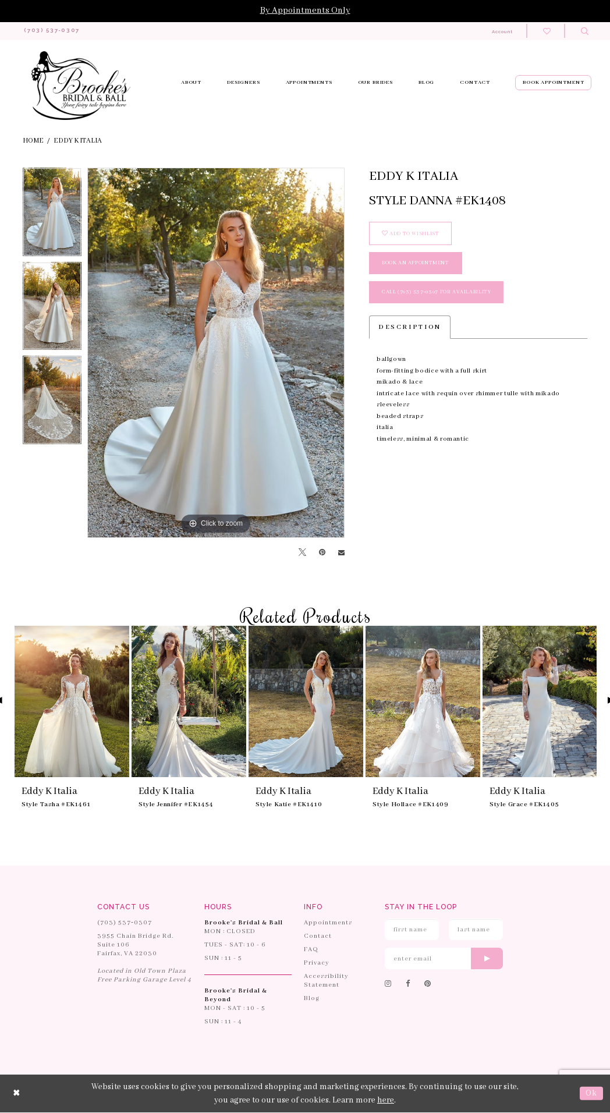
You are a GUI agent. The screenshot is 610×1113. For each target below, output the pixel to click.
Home (33, 141)
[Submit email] (487, 959)
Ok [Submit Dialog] (591, 1094)
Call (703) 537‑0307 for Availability (436, 292)
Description (409, 328)
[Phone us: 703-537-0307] (56, 31)
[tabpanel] (52, 215)
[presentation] (72, 702)
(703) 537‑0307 (124, 923)
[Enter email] (444, 959)
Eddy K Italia (78, 141)
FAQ (311, 950)
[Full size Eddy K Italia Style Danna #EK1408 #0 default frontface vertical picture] (216, 353)
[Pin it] (322, 553)
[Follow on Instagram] (388, 985)
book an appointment (415, 263)
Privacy (316, 963)
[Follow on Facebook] (408, 985)
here (385, 1100)
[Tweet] (302, 553)
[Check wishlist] (547, 31)
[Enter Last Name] (476, 930)
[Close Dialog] (17, 1094)
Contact (318, 937)
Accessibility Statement (326, 981)
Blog (312, 999)
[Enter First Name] (412, 930)
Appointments (328, 923)
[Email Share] (341, 553)
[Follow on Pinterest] (428, 985)
